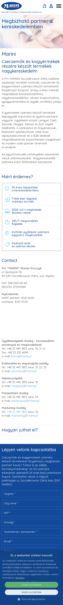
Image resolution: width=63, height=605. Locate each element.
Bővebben (20, 577)
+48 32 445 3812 (17, 348)
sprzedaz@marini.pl (23, 371)
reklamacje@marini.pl (25, 400)
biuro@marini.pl (21, 356)
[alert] (31, 577)
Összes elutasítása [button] (31, 592)
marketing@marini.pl (24, 415)
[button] (31, 599)
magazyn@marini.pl (24, 386)
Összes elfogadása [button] (31, 584)
